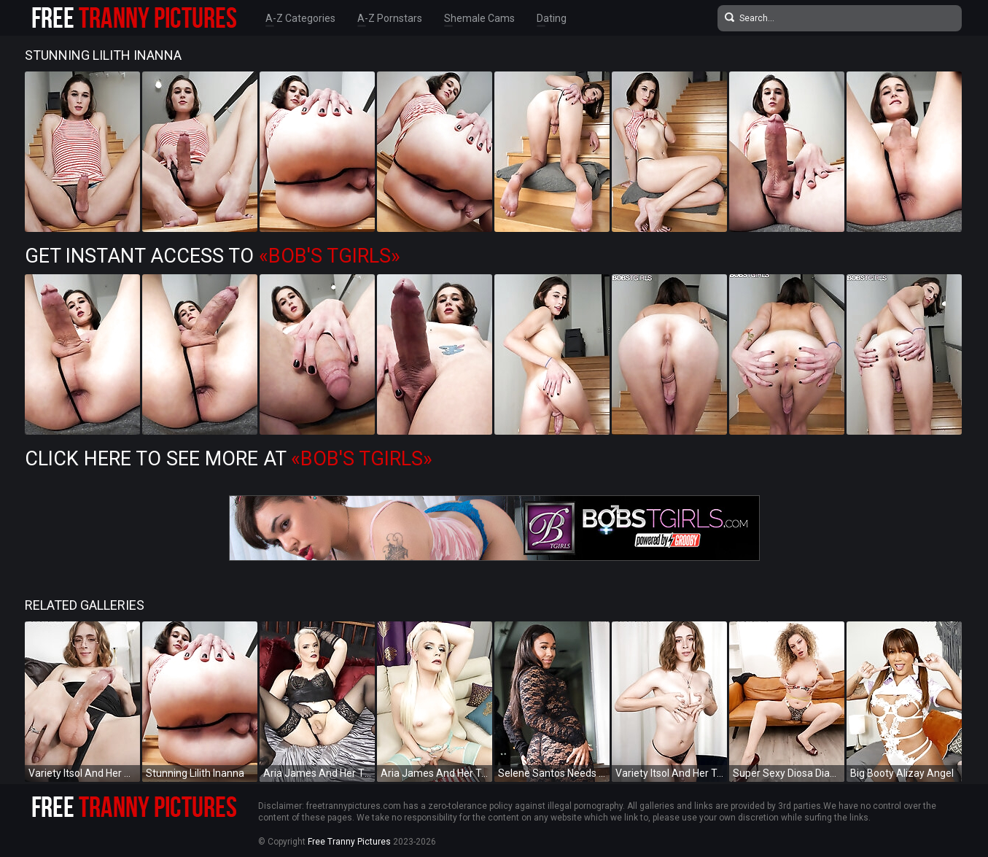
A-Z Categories (300, 18)
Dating (552, 18)
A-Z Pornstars (389, 18)
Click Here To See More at (228, 458)
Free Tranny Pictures (349, 842)
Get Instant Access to (212, 256)
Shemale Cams (479, 18)
